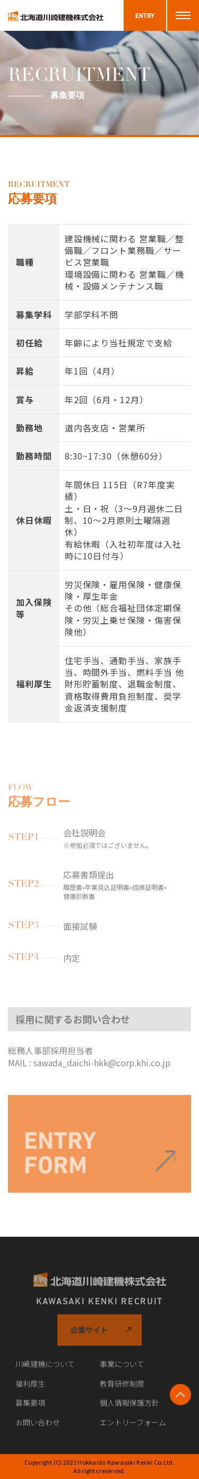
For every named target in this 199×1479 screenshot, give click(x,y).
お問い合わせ (37, 1427)
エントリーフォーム (133, 1427)
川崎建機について (45, 1369)
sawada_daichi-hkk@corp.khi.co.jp (101, 1067)
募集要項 (30, 1407)
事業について (122, 1369)
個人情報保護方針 (129, 1407)
